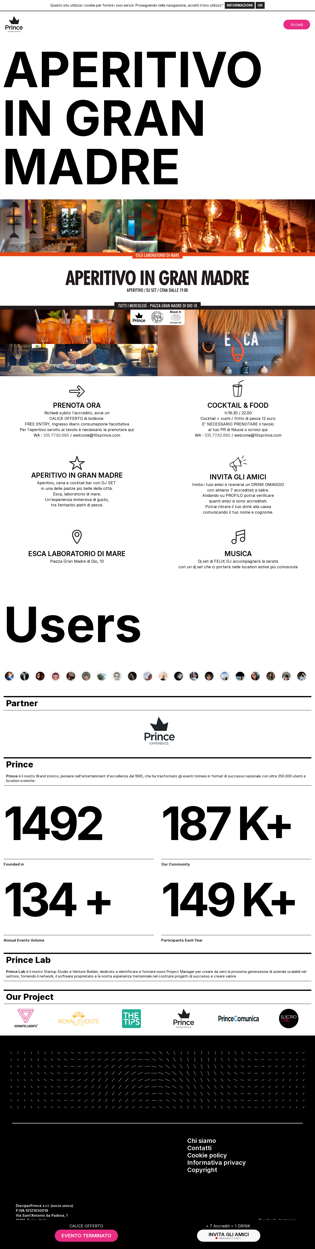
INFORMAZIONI (240, 5)
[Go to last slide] (11, 676)
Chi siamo (201, 1140)
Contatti (199, 1148)
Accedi (297, 24)
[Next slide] (303, 676)
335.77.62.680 (56, 435)
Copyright (202, 1169)
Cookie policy (207, 1155)
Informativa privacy (216, 1162)
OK (260, 5)
